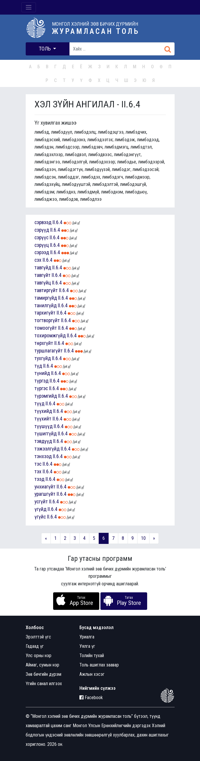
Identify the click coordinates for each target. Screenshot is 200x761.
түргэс (41, 388)
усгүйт (41, 502)
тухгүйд (42, 358)
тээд (39, 479)
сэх (37, 260)
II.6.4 (57, 222)
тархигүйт (44, 313)
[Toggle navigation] (28, 7)
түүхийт (42, 419)
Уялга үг (87, 646)
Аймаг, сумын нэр (42, 665)
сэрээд (41, 252)
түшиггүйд (45, 434)
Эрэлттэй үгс (38, 637)
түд (38, 366)
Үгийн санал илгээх (44, 683)
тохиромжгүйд (50, 335)
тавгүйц (42, 283)
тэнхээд (43, 456)
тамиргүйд (45, 298)
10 (143, 538)
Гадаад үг (35, 646)
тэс (37, 464)
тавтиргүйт (46, 290)
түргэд (41, 381)
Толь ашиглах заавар (99, 665)
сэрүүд (41, 230)
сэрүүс (41, 237)
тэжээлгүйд (47, 449)
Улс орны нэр (38, 655)
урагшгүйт (44, 494)
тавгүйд (42, 267)
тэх (37, 471)
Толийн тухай (91, 655)
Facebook (91, 697)
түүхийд (43, 411)
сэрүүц (41, 245)
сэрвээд (42, 222)
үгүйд (40, 509)
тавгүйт (42, 275)
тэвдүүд (43, 441)
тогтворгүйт (47, 320)
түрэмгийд (45, 396)
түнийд (42, 373)
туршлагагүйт (48, 351)
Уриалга (86, 637)
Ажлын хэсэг (92, 674)
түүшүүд (43, 426)
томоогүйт (45, 328)
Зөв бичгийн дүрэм (43, 674)
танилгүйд (45, 305)
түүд (39, 403)
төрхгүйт (43, 343)
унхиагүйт (44, 487)
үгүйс (40, 517)
